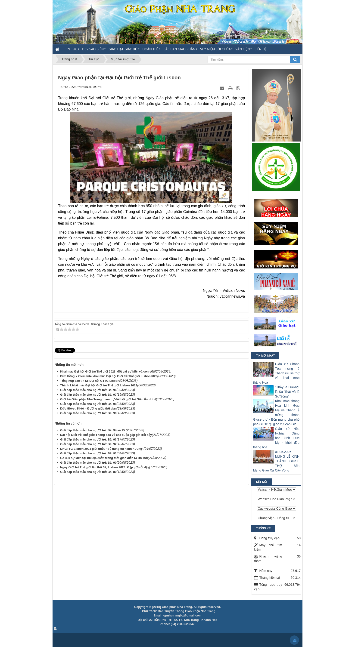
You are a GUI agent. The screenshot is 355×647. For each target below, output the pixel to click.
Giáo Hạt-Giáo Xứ (123, 49)
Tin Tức (71, 49)
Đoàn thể (150, 49)
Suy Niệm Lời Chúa (215, 49)
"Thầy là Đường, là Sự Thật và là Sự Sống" (287, 391)
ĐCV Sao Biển (93, 49)
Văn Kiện (242, 49)
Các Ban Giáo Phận (179, 49)
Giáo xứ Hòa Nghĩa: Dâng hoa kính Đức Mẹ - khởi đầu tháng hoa (276, 438)
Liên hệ (261, 49)
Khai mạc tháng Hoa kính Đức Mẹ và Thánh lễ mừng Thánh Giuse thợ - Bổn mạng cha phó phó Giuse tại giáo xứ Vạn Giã (276, 412)
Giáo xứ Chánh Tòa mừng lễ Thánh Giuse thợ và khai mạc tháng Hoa (276, 373)
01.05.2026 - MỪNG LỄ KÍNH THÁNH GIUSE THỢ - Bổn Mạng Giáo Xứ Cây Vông (276, 461)
